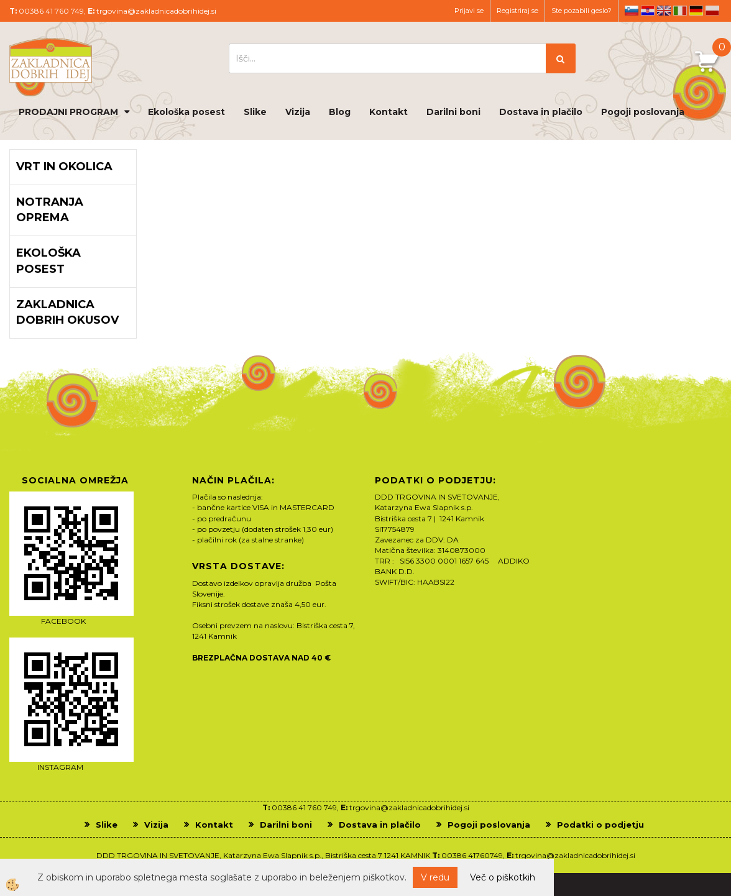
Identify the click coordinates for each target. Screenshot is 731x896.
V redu (435, 877)
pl (712, 11)
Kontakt (388, 111)
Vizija (297, 111)
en (664, 11)
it (680, 11)
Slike (255, 111)
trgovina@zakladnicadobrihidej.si (156, 11)
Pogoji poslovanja (642, 111)
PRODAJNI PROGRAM (68, 111)
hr (648, 11)
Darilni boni (453, 111)
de (696, 11)
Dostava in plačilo (540, 111)
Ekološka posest (186, 111)
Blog (340, 111)
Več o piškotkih (502, 877)
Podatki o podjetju (600, 825)
